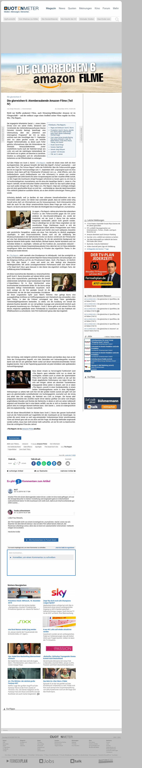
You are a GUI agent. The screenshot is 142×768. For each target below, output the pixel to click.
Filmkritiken (31, 755)
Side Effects (28, 447)
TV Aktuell (14, 755)
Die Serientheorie (49, 19)
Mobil (4, 745)
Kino (97, 8)
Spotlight (38, 447)
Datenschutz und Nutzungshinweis (111, 748)
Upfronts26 (9, 19)
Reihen (22, 744)
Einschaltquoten (54, 755)
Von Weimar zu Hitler (28, 19)
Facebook (5, 749)
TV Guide (61, 755)
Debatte (74, 742)
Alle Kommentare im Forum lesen (41, 540)
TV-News (39, 742)
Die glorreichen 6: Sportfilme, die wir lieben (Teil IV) (101, 315)
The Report (66, 447)
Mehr (116, 8)
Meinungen (85, 8)
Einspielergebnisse (94, 745)
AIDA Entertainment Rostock (116, 367)
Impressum (109, 752)
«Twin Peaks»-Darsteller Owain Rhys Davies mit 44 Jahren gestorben (103, 224)
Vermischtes (40, 744)
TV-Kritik (74, 744)
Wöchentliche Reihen (60, 742)
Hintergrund (23, 742)
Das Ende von (103, 19)
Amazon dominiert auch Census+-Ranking (101, 234)
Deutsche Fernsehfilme (104, 755)
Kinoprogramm (93, 755)
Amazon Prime (27, 429)
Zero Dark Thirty (25, 449)
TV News (46, 755)
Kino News (8, 755)
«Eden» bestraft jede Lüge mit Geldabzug (101, 246)
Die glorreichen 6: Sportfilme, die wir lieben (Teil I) (101, 300)
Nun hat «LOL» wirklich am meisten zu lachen (102, 237)
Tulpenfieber (12, 449)
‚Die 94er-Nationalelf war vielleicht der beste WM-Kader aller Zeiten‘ (102, 240)
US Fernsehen (39, 755)
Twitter (5, 750)
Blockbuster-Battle (94, 747)
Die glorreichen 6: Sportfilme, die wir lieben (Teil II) (101, 305)
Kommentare (14, 438)
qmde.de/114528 (70, 455)
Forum (106, 8)
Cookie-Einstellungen (112, 750)
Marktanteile (58, 744)
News (62, 8)
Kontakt (108, 745)
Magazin (51, 8)
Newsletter (5, 744)
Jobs (107, 744)
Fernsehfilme (76, 755)
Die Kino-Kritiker (93, 744)
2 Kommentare (26, 109)
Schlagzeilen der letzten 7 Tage (98, 249)
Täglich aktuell (59, 745)
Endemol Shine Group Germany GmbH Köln (117, 361)
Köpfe (38, 749)
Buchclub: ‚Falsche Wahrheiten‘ (97, 244)
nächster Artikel (67, 471)
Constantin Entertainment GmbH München (116, 342)
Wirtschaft (40, 745)
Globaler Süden (87, 19)
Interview (22, 745)
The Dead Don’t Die (51, 447)
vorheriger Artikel (15, 471)
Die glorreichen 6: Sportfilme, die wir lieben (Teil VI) (101, 325)
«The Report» (41, 163)
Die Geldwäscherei (14, 447)
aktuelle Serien (84, 755)
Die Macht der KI (68, 19)
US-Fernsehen (41, 750)
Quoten (72, 8)
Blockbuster (68, 755)
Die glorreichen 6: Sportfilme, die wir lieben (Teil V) (101, 320)
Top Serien (114, 755)
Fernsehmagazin (22, 755)
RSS (4, 742)
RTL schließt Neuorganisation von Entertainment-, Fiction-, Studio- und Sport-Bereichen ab (102, 230)
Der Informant (55, 444)
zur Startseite (40, 471)
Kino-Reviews (75, 745)
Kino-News (92, 742)
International (40, 747)
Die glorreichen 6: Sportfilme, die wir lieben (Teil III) (101, 310)
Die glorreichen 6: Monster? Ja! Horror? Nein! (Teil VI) (101, 330)
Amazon (25, 444)
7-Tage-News (6, 747)
